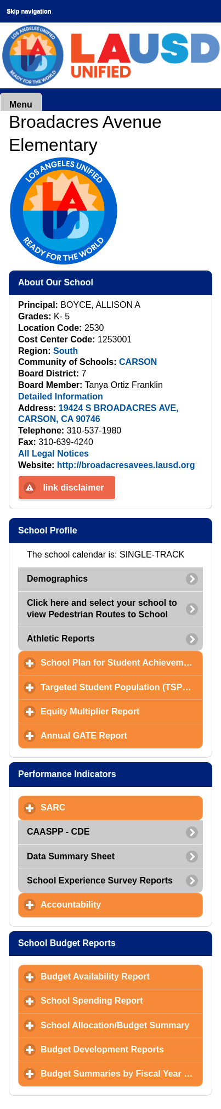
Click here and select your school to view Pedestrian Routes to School (102, 608)
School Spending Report (122, 1000)
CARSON (138, 362)
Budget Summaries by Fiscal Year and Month (122, 1073)
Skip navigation (29, 11)
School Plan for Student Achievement (122, 662)
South (65, 351)
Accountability (122, 904)
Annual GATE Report (122, 735)
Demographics (57, 578)
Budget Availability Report (122, 976)
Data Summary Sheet (71, 856)
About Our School (109, 282)
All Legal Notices (53, 453)
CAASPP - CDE (58, 831)
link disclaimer (73, 487)
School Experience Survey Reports (100, 880)
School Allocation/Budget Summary (122, 1025)
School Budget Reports (115, 943)
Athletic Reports (61, 638)
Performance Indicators (115, 774)
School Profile (101, 530)
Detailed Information (60, 396)
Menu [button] (20, 104)
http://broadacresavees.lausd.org (126, 465)
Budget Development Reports (122, 1049)
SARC (104, 807)
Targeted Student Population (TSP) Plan (122, 687)
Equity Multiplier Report (122, 711)
